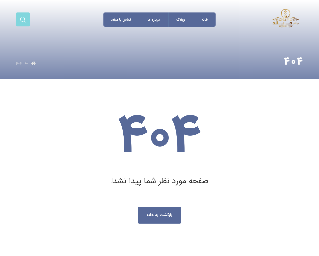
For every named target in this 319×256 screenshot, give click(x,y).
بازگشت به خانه (159, 215)
